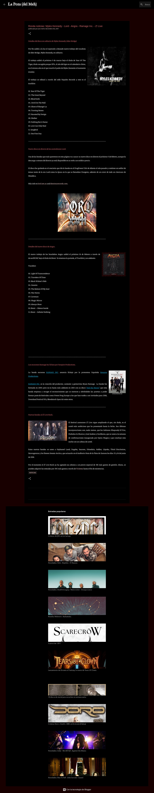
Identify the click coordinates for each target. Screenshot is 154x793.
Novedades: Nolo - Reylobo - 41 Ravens (62, 563)
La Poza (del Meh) (22, 4)
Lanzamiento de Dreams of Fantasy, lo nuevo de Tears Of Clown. (72, 670)
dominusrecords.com (58, 184)
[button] (29, 33)
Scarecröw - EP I (54, 643)
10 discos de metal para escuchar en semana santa (67, 697)
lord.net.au (42, 184)
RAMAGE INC (52, 372)
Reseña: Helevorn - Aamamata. (59, 616)
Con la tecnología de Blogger (77, 790)
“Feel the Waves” (93, 388)
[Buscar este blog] (138, 4)
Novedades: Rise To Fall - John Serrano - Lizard (65, 777)
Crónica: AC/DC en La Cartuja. (59, 536)
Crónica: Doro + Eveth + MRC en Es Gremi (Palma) (67, 724)
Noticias (32, 473)
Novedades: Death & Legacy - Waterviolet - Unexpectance (70, 589)
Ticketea (79, 469)
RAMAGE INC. (34, 384)
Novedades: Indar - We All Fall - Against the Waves (67, 751)
